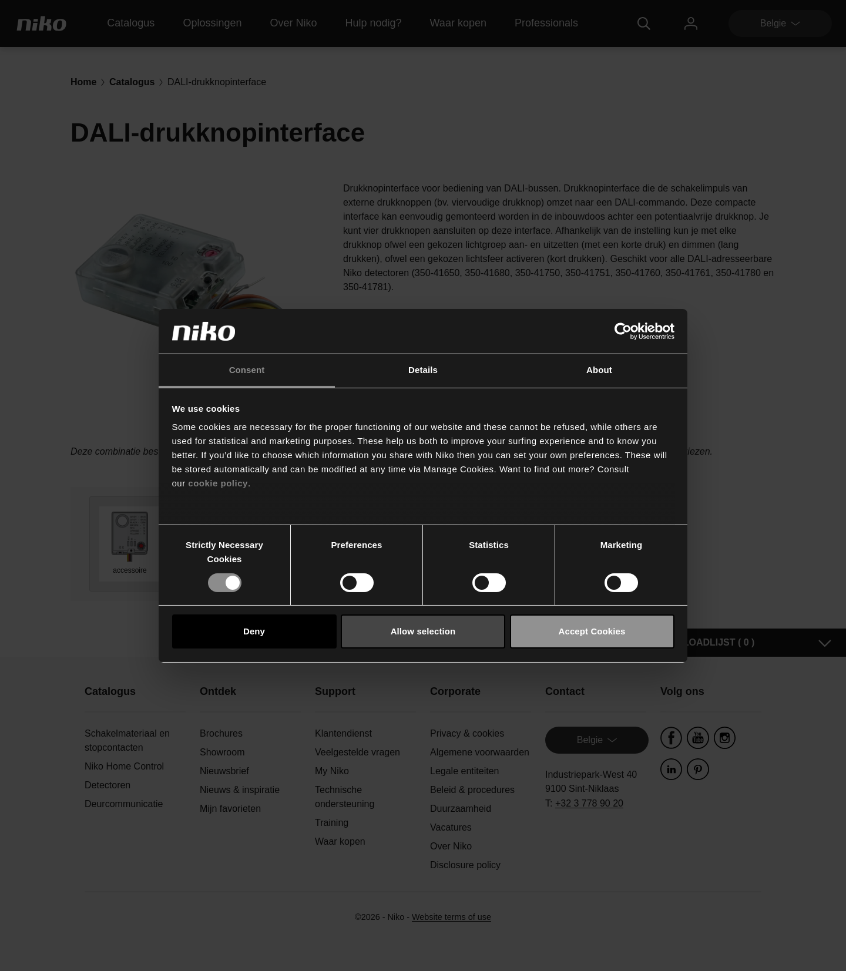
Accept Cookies (592, 631)
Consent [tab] (247, 370)
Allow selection (423, 631)
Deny (254, 631)
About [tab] (599, 370)
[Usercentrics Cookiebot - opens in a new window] (623, 331)
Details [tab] (423, 370)
